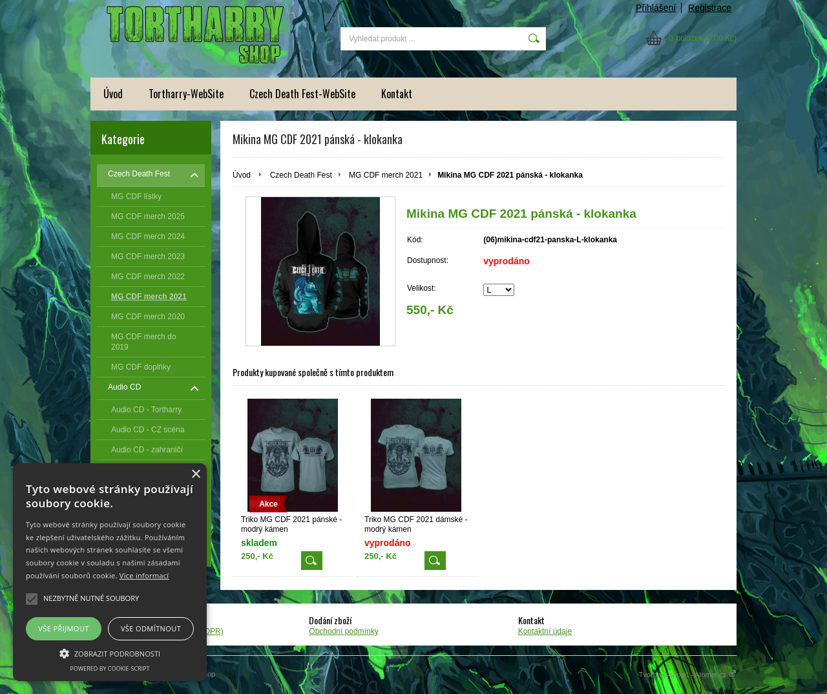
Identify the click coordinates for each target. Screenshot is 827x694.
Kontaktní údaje (545, 631)
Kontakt (396, 93)
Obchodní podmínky (343, 631)
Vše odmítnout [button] (151, 628)
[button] (110, 652)
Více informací (144, 575)
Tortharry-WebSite (186, 93)
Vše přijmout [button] (63, 628)
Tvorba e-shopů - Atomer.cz (688, 674)
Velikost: (421, 288)
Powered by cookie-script (110, 668)
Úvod (113, 93)
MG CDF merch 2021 (386, 175)
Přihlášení (656, 8)
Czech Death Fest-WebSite (302, 93)
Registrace (709, 8)
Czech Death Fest (301, 175)
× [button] (195, 474)
